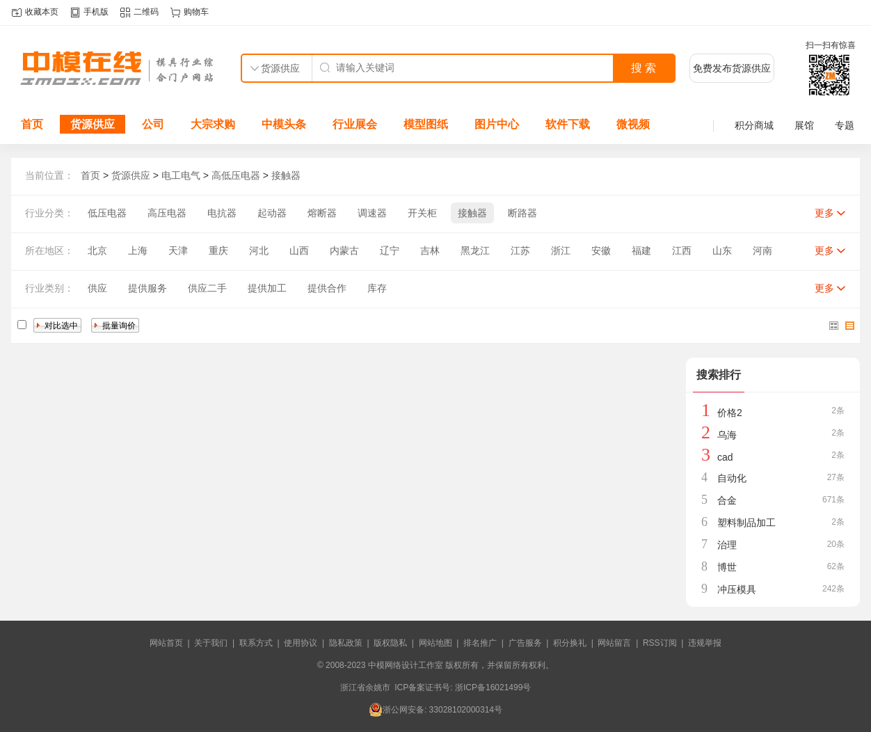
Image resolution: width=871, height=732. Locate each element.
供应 (97, 288)
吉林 (430, 250)
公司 (153, 124)
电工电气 (180, 175)
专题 (844, 125)
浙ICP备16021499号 (493, 687)
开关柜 (422, 212)
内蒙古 (344, 250)
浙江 (560, 250)
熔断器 (322, 212)
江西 (682, 250)
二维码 (146, 12)
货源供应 (92, 124)
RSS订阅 (660, 643)
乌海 (727, 434)
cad (725, 457)
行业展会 (355, 124)
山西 (299, 250)
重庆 (218, 250)
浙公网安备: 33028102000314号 (435, 710)
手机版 (96, 12)
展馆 (804, 125)
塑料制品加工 (746, 522)
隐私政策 (345, 643)
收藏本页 (41, 12)
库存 (377, 288)
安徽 (601, 250)
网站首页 (166, 643)
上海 (137, 250)
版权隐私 (390, 643)
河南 (762, 250)
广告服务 (525, 643)
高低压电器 (235, 175)
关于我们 (210, 643)
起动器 (272, 212)
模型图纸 (425, 124)
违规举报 (704, 643)
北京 (97, 250)
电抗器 (222, 212)
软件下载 (567, 124)
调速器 (372, 212)
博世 (727, 567)
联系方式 (256, 643)
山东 (722, 250)
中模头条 (284, 124)
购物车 (196, 12)
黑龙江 (475, 250)
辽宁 (389, 250)
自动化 (731, 478)
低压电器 (107, 212)
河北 (259, 250)
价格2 (729, 412)
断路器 (522, 212)
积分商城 (754, 125)
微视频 (633, 124)
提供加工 (267, 288)
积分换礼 (569, 643)
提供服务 (147, 288)
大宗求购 (213, 124)
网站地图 (435, 643)
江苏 (520, 250)
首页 (32, 124)
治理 (727, 544)
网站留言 (614, 643)
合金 (727, 500)
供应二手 (207, 288)
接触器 (286, 175)
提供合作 (326, 288)
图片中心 (496, 124)
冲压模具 (736, 589)
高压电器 (166, 212)
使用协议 (300, 643)
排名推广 (480, 643)
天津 (178, 250)
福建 (641, 250)
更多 (824, 212)
